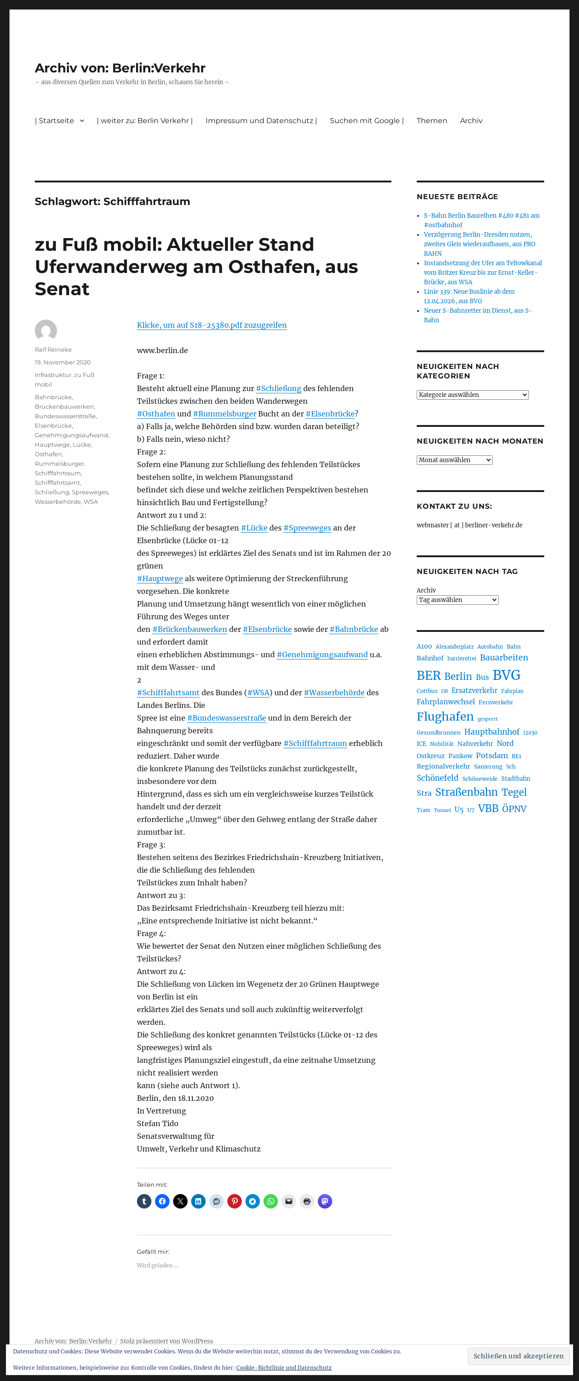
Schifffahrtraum (58, 473)
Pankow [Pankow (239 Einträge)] (460, 756)
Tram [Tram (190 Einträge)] (423, 810)
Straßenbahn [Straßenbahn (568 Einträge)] (466, 792)
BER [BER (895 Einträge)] (429, 675)
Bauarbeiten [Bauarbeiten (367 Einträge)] (504, 658)
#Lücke (254, 527)
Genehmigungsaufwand (71, 435)
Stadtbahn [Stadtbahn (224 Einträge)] (515, 778)
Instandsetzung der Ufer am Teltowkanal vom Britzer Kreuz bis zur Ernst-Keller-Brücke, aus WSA (483, 272)
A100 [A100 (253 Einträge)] (424, 646)
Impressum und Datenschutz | (261, 120)
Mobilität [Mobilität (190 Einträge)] (442, 744)
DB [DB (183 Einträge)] (444, 691)
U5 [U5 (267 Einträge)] (459, 810)
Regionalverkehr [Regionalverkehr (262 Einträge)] (444, 766)
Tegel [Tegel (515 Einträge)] (514, 792)
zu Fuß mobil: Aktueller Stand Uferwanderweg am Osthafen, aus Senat (196, 266)
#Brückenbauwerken (189, 629)
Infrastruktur (53, 374)
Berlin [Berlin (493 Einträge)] (458, 677)
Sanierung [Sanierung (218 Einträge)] (488, 766)
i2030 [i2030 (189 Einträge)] (530, 733)
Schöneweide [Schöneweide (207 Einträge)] (480, 778)
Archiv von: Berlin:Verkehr (120, 68)
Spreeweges (90, 492)
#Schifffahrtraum (315, 743)
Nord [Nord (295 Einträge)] (505, 743)
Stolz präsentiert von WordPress (166, 1341)
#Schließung (278, 388)
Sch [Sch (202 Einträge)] (511, 766)
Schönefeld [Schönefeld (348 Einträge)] (438, 778)
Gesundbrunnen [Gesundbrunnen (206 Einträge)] (439, 732)
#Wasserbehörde (334, 692)
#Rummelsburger (224, 413)
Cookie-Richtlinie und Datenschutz (284, 1367)
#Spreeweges (307, 527)
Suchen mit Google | (367, 120)
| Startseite (54, 120)
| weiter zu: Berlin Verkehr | (145, 120)
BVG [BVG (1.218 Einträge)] (507, 675)
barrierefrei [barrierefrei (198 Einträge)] (461, 658)
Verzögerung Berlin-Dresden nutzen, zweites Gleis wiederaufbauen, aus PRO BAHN (479, 244)
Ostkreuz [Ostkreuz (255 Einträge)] (431, 756)
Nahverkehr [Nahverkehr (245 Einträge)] (475, 744)
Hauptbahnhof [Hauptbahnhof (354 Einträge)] (492, 732)
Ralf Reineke (53, 349)
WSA (91, 501)
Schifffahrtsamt (57, 482)
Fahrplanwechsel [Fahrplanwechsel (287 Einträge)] (446, 702)
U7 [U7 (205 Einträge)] (471, 810)
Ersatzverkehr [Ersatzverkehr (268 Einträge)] (475, 691)
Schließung (52, 492)
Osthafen (48, 454)
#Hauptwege (160, 578)
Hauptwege (52, 444)
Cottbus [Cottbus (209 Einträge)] (427, 691)
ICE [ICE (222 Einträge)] (421, 744)
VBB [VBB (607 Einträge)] (488, 808)
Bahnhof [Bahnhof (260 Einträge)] (430, 658)
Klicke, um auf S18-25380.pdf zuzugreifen (212, 325)
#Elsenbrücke (330, 413)
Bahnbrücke (53, 397)
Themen (432, 120)
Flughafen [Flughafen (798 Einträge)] (445, 716)
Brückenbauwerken (64, 406)
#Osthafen (156, 413)
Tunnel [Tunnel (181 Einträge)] (442, 810)
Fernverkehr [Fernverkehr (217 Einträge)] (496, 702)
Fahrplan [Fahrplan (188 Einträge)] (512, 691)
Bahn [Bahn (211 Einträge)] (514, 646)
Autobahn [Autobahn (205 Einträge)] (490, 646)
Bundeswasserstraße (65, 416)
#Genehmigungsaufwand (322, 654)
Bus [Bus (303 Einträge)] (482, 677)
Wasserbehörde (58, 501)
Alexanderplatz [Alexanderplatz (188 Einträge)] (455, 647)
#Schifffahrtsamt (168, 692)
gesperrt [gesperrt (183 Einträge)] (488, 719)
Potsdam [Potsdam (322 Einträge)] (492, 755)
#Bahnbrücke (354, 629)
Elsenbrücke (53, 425)
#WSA (258, 692)
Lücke (82, 444)
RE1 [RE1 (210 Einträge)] (516, 756)
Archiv (471, 120)
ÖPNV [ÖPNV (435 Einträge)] (514, 808)
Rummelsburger (59, 463)
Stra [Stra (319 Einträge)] (424, 793)
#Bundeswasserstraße (226, 717)
